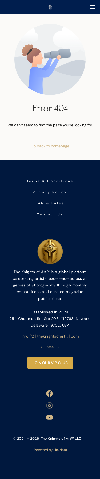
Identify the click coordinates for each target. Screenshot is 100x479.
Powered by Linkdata (50, 450)
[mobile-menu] (92, 7)
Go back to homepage (50, 146)
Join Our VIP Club (50, 362)
